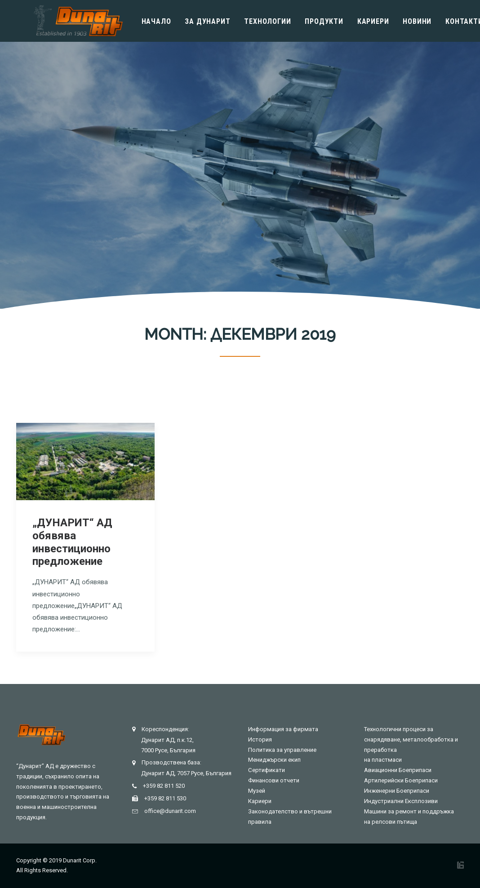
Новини (402, 21)
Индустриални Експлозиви (401, 801)
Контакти (449, 21)
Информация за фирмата (283, 729)
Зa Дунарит (193, 21)
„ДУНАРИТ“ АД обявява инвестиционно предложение (72, 542)
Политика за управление (282, 749)
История (260, 739)
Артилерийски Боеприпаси (401, 780)
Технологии (253, 21)
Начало (142, 21)
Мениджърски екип (274, 759)
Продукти (309, 21)
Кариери (359, 21)
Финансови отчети (273, 780)
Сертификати (266, 770)
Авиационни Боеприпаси (397, 770)
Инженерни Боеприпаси (396, 790)
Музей (256, 790)
